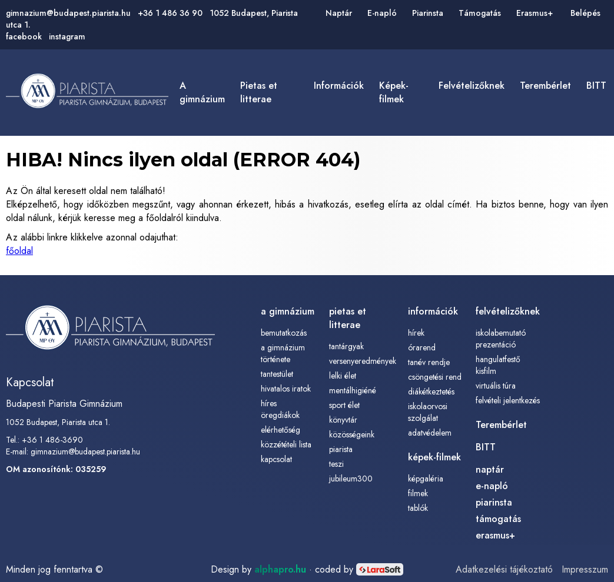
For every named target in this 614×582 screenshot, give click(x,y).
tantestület (277, 374)
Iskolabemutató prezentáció (501, 338)
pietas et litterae (258, 92)
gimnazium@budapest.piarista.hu (68, 13)
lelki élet (342, 376)
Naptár (339, 13)
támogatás (498, 519)
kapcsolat (276, 459)
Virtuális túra (496, 386)
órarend (422, 347)
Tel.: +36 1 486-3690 (44, 440)
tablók (418, 508)
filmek (418, 493)
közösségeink (351, 434)
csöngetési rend (435, 377)
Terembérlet (545, 85)
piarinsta (494, 502)
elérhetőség (280, 430)
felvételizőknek (472, 85)
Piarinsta (427, 13)
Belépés (585, 13)
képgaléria (425, 478)
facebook (24, 36)
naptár (490, 469)
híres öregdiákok (280, 409)
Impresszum (585, 569)
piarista (341, 449)
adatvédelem (430, 433)
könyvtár (343, 420)
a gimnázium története (283, 353)
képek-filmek (394, 92)
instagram (67, 36)
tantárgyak (346, 346)
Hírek (416, 333)
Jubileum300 (351, 478)
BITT (596, 85)
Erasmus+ (534, 13)
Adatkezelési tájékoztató (504, 569)
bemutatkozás (284, 333)
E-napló (382, 13)
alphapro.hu (280, 569)
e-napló (492, 486)
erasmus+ (495, 535)
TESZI (336, 464)
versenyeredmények (362, 361)
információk (339, 85)
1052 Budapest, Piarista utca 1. (58, 422)
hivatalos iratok (286, 388)
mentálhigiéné (352, 390)
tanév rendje (429, 362)
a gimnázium (202, 92)
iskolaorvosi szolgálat (427, 412)
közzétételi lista (286, 444)
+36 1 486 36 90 (170, 13)
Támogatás (480, 13)
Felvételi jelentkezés (508, 400)
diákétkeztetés (431, 391)
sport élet (344, 405)
